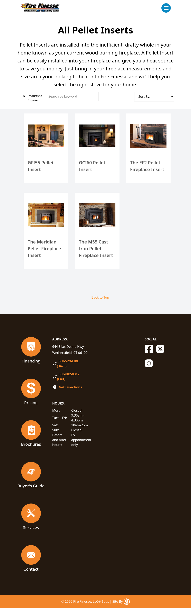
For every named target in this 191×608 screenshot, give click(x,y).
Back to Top (100, 297)
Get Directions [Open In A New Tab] (70, 387)
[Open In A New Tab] (127, 601)
